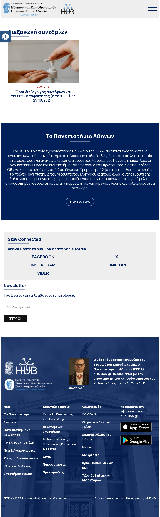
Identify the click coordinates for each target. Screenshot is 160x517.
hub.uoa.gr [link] (129, 416)
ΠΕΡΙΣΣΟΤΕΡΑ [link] (80, 201)
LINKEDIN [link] (116, 265)
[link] (5, 36)
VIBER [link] (43, 273)
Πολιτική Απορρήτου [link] (109, 498)
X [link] (116, 257)
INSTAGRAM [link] (43, 265)
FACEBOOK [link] (43, 257)
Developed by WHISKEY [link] (141, 498)
